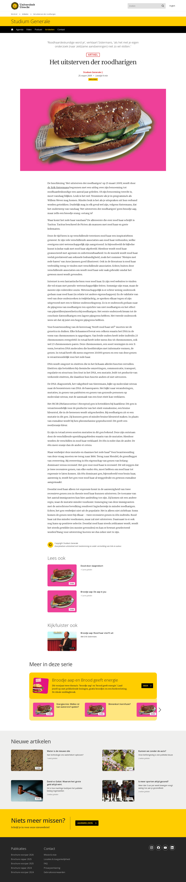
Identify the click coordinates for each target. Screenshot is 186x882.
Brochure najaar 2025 (21, 859)
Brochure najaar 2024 (21, 868)
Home (12, 29)
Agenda (19, 29)
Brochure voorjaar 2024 (22, 872)
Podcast (38, 29)
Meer (145, 685)
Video (29, 29)
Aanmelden (85, 823)
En (172, 6)
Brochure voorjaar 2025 (22, 863)
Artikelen (25, 14)
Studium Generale (30, 21)
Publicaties (18, 849)
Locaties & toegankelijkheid (57, 859)
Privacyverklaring (52, 868)
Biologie (93, 79)
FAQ (46, 863)
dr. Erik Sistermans (58, 187)
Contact (61, 29)
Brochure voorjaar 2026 (22, 854)
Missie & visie (50, 854)
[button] (160, 710)
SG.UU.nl (14, 14)
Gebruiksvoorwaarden (54, 872)
